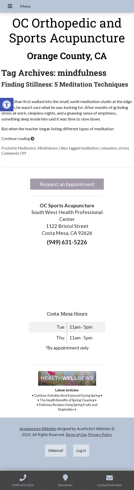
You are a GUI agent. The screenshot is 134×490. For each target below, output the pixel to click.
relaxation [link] (108, 148)
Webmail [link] (55, 450)
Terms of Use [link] (76, 434)
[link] (6, 104)
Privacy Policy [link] (100, 434)
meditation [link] (90, 148)
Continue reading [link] (17, 138)
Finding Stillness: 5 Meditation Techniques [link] (64, 84)
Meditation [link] (27, 148)
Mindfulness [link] (48, 148)
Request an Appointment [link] (67, 184)
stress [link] (124, 148)
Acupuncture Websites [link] (38, 428)
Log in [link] (81, 450)
